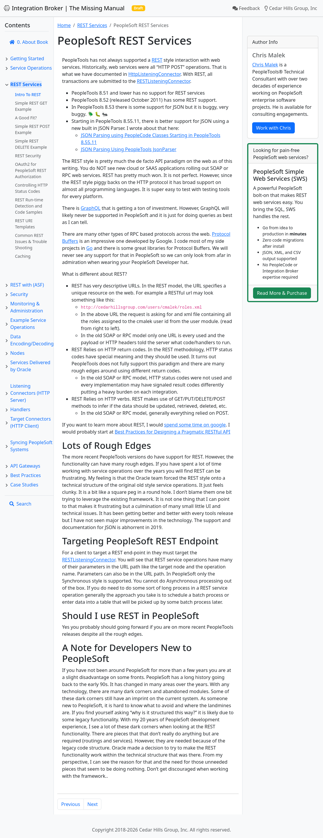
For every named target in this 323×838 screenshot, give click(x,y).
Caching (23, 256)
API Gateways (25, 466)
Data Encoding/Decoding (32, 340)
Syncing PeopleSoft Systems (31, 446)
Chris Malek (265, 64)
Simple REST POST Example (32, 129)
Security (19, 294)
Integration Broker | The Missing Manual (64, 8)
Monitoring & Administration (26, 307)
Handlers (20, 409)
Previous (70, 804)
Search (20, 504)
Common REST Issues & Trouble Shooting (31, 241)
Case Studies (24, 484)
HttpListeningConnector (154, 74)
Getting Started (27, 58)
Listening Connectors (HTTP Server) (30, 393)
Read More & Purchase (282, 293)
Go (89, 248)
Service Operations (31, 68)
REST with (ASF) (27, 285)
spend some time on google (195, 424)
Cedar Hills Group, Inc (291, 8)
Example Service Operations (28, 323)
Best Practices (25, 475)
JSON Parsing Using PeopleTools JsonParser (128, 149)
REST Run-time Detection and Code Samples (29, 206)
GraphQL (91, 208)
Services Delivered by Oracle (30, 366)
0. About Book (28, 42)
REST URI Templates (25, 224)
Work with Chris (273, 128)
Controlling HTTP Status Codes (31, 188)
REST (157, 60)
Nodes (17, 353)
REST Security (28, 155)
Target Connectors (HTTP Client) (30, 422)
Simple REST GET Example (31, 106)
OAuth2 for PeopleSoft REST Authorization (30, 170)
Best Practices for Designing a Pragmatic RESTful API (172, 432)
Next (92, 804)
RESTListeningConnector (163, 81)
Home (64, 25)
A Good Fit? (26, 118)
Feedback (246, 8)
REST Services (26, 84)
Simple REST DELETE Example (31, 144)
